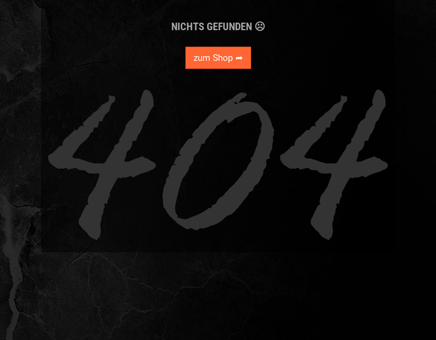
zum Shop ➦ (218, 57)
